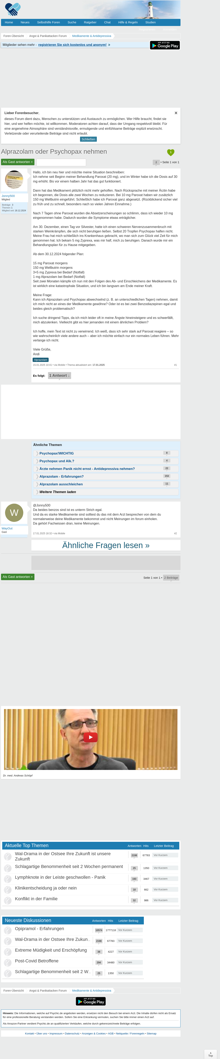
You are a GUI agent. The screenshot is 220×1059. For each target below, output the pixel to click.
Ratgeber (90, 22)
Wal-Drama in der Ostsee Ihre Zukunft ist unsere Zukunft (71, 939)
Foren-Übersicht (13, 990)
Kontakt (29, 1033)
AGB (110, 1033)
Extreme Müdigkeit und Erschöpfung (51, 950)
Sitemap (151, 1033)
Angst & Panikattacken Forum (48, 990)
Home (9, 22)
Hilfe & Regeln (128, 22)
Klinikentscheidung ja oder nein (46, 888)
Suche (72, 22)
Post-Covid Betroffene (37, 960)
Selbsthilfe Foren (48, 22)
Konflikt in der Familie (36, 898)
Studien (150, 22)
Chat (107, 22)
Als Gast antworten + (18, 162)
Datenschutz (72, 1033)
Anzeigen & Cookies (94, 1033)
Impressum (55, 1033)
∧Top (210, 1054)
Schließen (88, 139)
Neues (25, 22)
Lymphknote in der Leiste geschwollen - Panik (60, 877)
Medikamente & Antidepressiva (91, 990)
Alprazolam (40, 359)
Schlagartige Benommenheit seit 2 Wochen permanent (69, 866)
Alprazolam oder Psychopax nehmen (54, 151)
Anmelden (170, 29)
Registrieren (147, 29)
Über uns (41, 1033)
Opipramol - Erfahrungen (39, 928)
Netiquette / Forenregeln (130, 1033)
